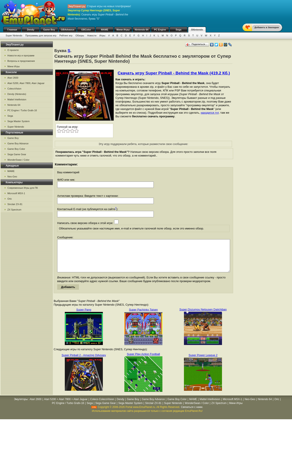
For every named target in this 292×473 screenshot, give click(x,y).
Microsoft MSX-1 (16, 193)
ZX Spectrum (14, 209)
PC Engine (160, 29)
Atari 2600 (12, 77)
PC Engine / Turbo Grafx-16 (22, 110)
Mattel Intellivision (16, 99)
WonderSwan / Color (18, 159)
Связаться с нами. (192, 413)
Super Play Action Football (143, 360)
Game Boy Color (16, 149)
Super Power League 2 (203, 361)
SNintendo (197, 29)
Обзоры (79, 35)
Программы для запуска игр (40, 35)
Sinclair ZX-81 (14, 204)
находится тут (210, 112)
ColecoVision (14, 88)
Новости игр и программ (20, 55)
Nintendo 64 (142, 29)
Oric (9, 198)
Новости (92, 35)
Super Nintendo (14, 35)
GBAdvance (67, 29)
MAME (104, 29)
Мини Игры (123, 29)
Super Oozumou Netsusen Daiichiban (203, 316)
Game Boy (49, 29)
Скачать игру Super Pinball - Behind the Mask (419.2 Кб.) (174, 73)
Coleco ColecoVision (102, 405)
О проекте (13, 50)
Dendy (30, 29)
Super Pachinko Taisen (143, 316)
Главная (12, 29)
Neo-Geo (12, 176)
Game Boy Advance (17, 143)
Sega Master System (18, 121)
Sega (178, 29)
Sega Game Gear (16, 154)
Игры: (102, 35)
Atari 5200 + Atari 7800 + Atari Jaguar (66, 405)
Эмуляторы (21, 405)
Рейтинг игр (65, 35)
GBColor (86, 29)
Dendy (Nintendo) (16, 94)
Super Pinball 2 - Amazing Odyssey (84, 361)
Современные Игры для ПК (22, 188)
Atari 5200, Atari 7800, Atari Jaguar (26, 83)
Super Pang (83, 316)
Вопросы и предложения (21, 61)
